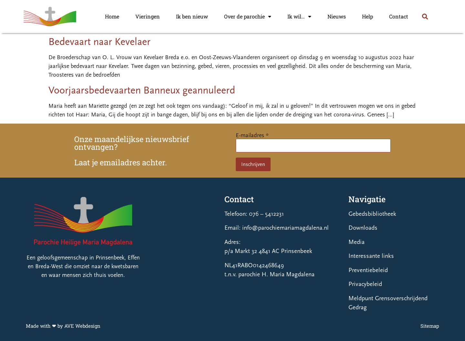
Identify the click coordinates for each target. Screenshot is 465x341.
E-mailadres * (252, 135)
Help (367, 16)
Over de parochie (247, 16)
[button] (424, 16)
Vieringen (147, 16)
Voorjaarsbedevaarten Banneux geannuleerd (141, 90)
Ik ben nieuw (192, 16)
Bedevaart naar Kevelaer (99, 42)
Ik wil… (299, 16)
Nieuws (336, 16)
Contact (398, 16)
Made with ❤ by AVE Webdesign (63, 326)
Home (112, 16)
